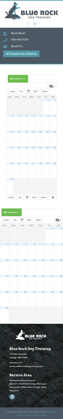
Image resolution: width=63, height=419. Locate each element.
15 (48, 132)
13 (33, 132)
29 (48, 163)
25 (19, 163)
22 (48, 148)
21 (40, 148)
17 (12, 148)
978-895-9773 (19, 39)
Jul (21, 91)
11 (19, 132)
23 (55, 148)
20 (33, 148)
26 (26, 163)
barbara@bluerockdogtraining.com (26, 366)
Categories (18, 78)
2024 (13, 91)
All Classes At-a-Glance (21, 54)
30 (55, 163)
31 (12, 179)
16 (55, 132)
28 (40, 163)
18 (19, 148)
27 (33, 163)
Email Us (17, 46)
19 (26, 148)
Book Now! (18, 33)
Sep (36, 91)
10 (12, 132)
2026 (45, 91)
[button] (53, 197)
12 (26, 132)
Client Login (40, 415)
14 (40, 132)
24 (12, 163)
